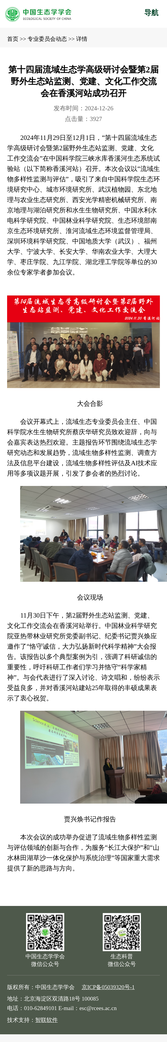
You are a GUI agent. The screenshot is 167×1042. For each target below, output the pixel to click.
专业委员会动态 (47, 39)
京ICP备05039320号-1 (108, 987)
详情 (81, 39)
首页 (12, 39)
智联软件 (46, 1020)
